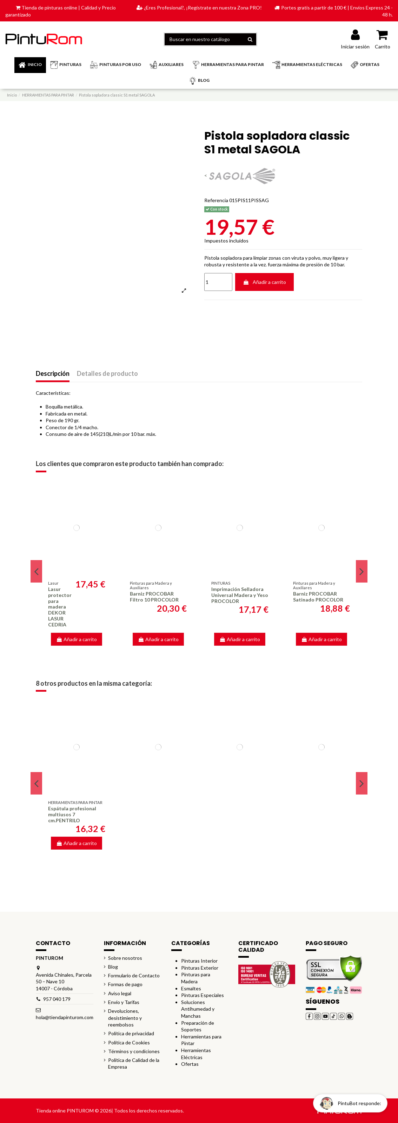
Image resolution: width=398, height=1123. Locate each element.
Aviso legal (119, 993)
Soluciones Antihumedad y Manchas (197, 1009)
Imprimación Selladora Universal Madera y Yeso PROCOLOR (239, 595)
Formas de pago (125, 984)
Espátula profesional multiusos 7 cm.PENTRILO (72, 814)
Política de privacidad (131, 1033)
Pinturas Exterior (199, 968)
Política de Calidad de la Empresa (133, 1063)
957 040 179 (57, 999)
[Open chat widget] (350, 1103)
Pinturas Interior (199, 961)
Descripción (52, 373)
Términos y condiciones (134, 1051)
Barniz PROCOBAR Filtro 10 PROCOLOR (154, 597)
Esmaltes (191, 988)
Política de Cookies (129, 1042)
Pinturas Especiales (202, 995)
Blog (113, 967)
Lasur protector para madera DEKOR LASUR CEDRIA (60, 606)
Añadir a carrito (264, 282)
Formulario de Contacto (134, 975)
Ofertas (190, 1064)
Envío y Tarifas (123, 1002)
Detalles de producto (107, 373)
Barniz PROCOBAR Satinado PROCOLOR (318, 597)
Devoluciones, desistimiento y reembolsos (125, 1018)
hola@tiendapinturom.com (64, 1017)
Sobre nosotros (125, 958)
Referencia (216, 200)
